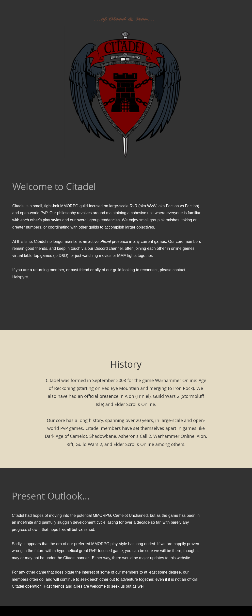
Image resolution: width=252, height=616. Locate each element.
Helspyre (20, 277)
